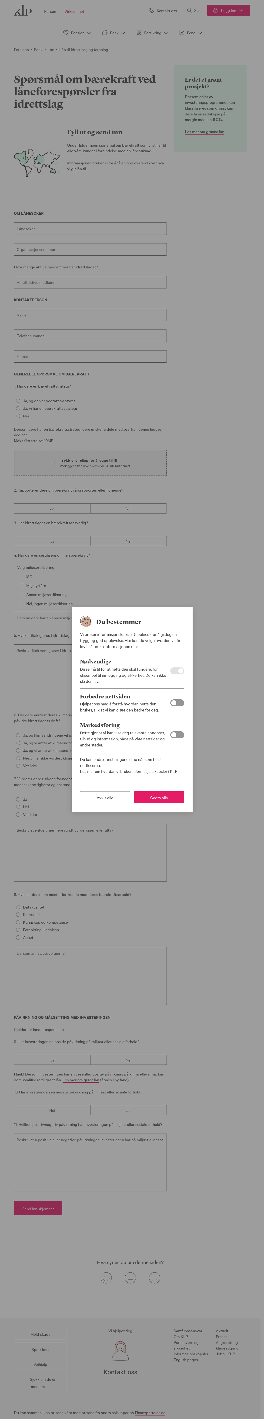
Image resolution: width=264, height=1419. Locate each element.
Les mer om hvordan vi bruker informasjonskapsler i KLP (128, 771)
